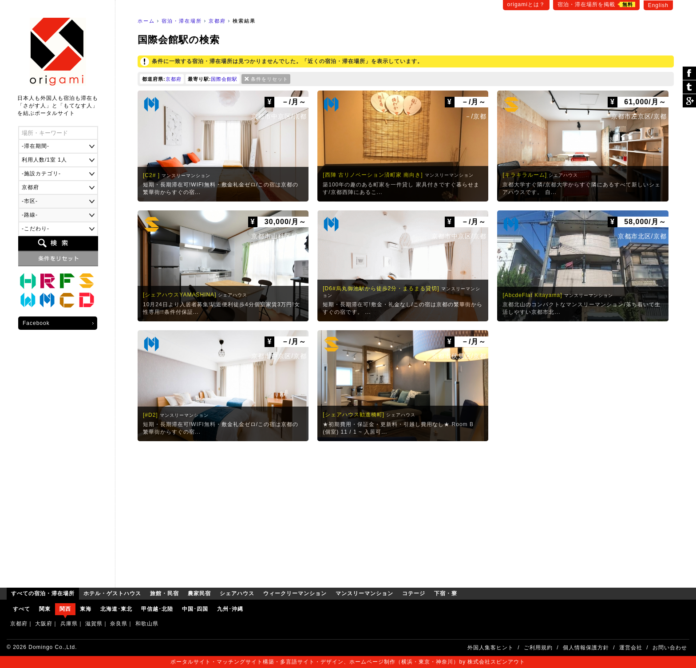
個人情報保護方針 (586, 647)
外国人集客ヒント (490, 647)
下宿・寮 (87, 300)
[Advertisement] (405, 512)
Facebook (36, 323)
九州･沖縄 (230, 609)
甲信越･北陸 (157, 609)
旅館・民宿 (47, 281)
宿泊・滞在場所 (182, 21)
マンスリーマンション (47, 300)
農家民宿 (67, 281)
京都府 (217, 21)
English (658, 5)
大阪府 (43, 624)
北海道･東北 (116, 609)
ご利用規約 (538, 647)
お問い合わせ (669, 647)
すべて (21, 609)
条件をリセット (269, 79)
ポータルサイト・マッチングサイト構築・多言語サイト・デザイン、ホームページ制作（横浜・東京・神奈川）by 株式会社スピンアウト (347, 662)
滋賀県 (94, 624)
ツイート (689, 87)
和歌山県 (146, 624)
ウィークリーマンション (28, 300)
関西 (65, 609)
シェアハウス (87, 281)
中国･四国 (195, 609)
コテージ (67, 300)
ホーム (146, 21)
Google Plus (689, 100)
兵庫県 (69, 624)
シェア (689, 73)
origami (58, 52)
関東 (45, 609)
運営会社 (630, 647)
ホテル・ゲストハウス (28, 281)
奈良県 (118, 624)
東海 (85, 609)
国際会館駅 (224, 79)
